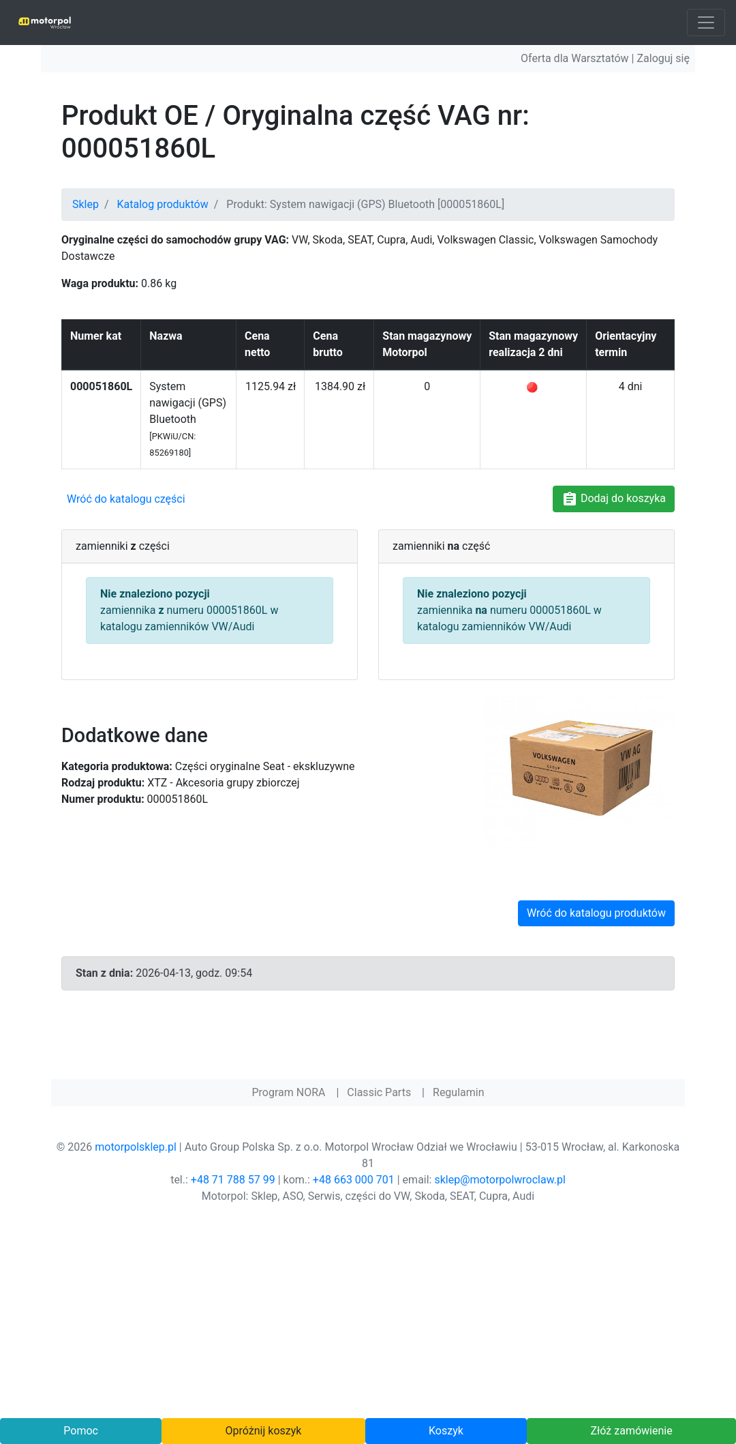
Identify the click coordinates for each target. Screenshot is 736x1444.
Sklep (85, 204)
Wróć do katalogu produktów (596, 913)
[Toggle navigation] (706, 22)
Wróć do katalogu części (126, 498)
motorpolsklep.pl (136, 1146)
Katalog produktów (163, 204)
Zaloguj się (663, 58)
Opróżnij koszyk (264, 1430)
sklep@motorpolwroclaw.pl (499, 1179)
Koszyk (446, 1430)
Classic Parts (379, 1092)
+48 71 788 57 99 (233, 1179)
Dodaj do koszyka (614, 499)
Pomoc (80, 1430)
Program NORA (288, 1092)
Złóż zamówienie (631, 1430)
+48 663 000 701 (354, 1179)
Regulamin (459, 1092)
